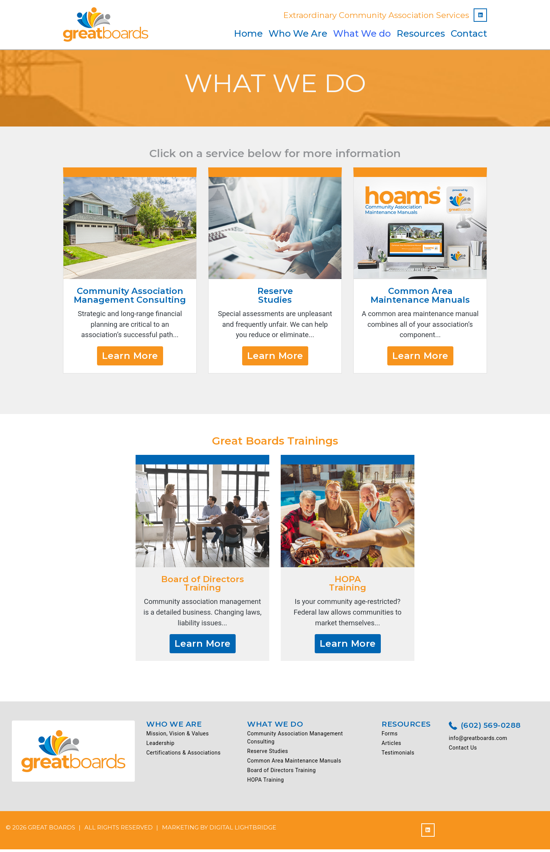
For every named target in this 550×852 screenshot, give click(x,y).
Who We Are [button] (298, 33)
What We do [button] (362, 33)
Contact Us (463, 751)
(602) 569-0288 (485, 728)
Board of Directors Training (281, 773)
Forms (390, 736)
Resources (420, 33)
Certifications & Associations (183, 755)
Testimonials (398, 755)
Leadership (160, 746)
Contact (469, 33)
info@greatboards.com (478, 741)
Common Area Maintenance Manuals (294, 763)
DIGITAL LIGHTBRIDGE (242, 830)
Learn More (130, 356)
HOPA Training (265, 782)
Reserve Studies (267, 754)
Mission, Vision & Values (177, 736)
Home (248, 33)
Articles (391, 746)
